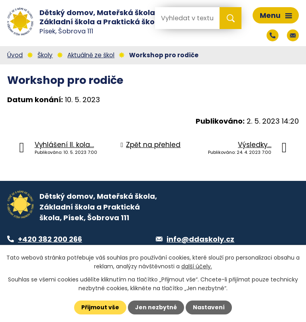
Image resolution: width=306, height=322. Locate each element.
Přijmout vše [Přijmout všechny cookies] (100, 307)
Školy (45, 55)
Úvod (15, 55)
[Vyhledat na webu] (187, 18)
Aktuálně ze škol (90, 55)
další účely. (196, 266)
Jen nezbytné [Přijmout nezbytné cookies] (156, 307)
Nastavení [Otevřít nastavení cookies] (209, 307)
